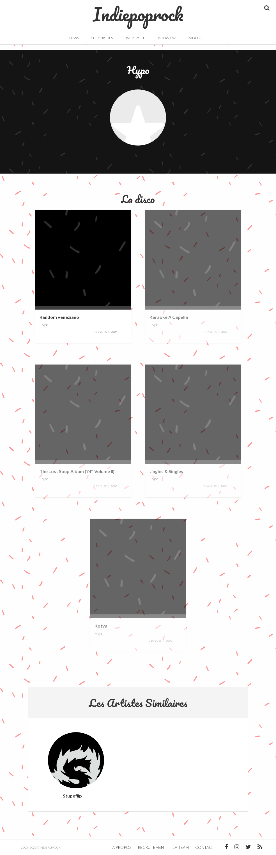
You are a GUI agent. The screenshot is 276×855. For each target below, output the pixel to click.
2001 (224, 486)
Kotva (101, 625)
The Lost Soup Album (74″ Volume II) (77, 471)
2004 (114, 331)
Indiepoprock (138, 11)
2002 (224, 331)
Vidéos (195, 38)
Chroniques (102, 38)
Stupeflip (72, 795)
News (74, 38)
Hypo (44, 324)
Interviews (167, 38)
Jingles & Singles (166, 471)
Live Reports (135, 38)
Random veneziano (59, 317)
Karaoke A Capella (169, 317)
